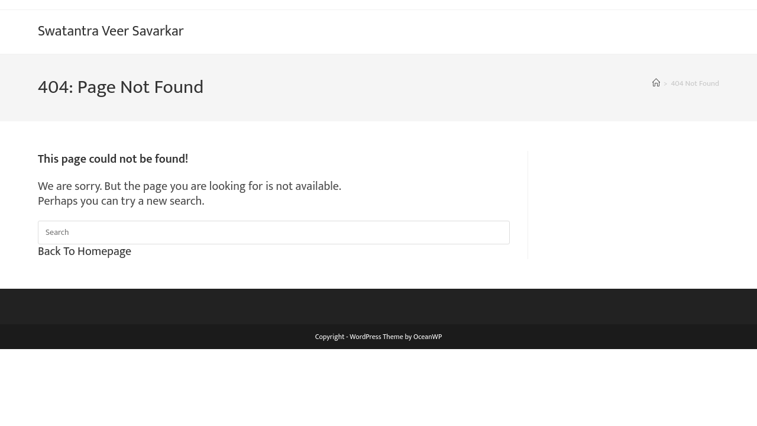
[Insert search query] (274, 232)
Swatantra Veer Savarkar (111, 31)
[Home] (656, 83)
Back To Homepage (84, 251)
